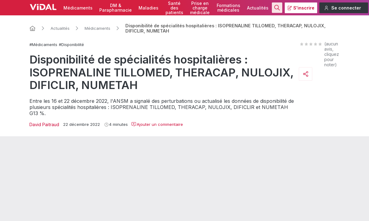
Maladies (148, 7)
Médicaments (78, 7)
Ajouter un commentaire (157, 124)
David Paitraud (44, 124)
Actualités (257, 7)
